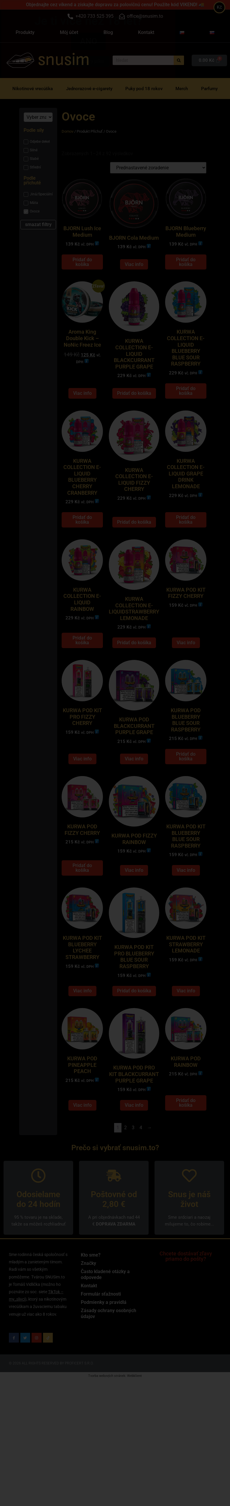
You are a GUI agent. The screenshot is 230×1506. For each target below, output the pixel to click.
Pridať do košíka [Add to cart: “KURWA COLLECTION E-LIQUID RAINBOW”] (82, 664)
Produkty (25, 32)
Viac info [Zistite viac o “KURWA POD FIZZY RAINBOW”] (134, 905)
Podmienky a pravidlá (103, 1349)
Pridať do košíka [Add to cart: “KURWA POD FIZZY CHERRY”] (82, 903)
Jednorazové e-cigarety (89, 88)
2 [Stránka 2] (125, 1175)
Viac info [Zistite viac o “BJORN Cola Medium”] (134, 270)
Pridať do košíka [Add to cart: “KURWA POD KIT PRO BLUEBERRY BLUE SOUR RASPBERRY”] (134, 1032)
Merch (181, 88)
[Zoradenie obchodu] (158, 167)
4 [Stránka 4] (140, 1175)
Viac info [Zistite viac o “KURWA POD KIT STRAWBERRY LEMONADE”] (186, 1032)
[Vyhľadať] (179, 60)
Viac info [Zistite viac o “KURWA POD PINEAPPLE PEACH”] (82, 1152)
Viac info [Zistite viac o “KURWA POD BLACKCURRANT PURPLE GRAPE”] (134, 788)
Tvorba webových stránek (106, 1423)
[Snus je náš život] (189, 1222)
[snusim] (20, 60)
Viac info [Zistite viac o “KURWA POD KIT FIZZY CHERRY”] (186, 666)
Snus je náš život (189, 1247)
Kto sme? (91, 1302)
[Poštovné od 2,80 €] (113, 1222)
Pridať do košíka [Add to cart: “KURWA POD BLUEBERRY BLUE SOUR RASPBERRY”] (186, 786)
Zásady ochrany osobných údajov (108, 1361)
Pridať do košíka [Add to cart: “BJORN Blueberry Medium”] (186, 268)
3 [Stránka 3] (133, 1175)
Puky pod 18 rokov (143, 88)
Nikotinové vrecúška (32, 88)
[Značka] (38, 117)
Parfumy (209, 88)
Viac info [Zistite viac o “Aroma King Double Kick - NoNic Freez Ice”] (82, 405)
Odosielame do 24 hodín (38, 1247)
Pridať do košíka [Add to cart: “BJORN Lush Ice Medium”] (82, 268)
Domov (67, 131)
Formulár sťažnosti (101, 1341)
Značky (88, 1310)
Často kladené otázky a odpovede (105, 1322)
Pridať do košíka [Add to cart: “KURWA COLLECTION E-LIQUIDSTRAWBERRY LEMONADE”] (134, 666)
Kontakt (146, 32)
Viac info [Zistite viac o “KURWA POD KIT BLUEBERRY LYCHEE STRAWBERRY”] (82, 1032)
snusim (64, 59)
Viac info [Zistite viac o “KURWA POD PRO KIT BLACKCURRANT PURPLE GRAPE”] (134, 1152)
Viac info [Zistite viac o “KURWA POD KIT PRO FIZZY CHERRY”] (82, 788)
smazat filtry (38, 224)
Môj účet (69, 32)
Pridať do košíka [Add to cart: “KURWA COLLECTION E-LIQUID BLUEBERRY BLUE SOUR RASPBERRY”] (186, 402)
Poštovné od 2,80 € (114, 1247)
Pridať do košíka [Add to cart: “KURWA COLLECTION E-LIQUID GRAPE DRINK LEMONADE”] (186, 537)
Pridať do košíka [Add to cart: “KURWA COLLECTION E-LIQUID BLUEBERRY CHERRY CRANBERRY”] (82, 537)
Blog (108, 32)
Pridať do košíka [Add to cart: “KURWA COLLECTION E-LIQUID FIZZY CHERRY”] (134, 540)
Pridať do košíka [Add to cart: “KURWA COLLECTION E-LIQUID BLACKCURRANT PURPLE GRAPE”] (134, 405)
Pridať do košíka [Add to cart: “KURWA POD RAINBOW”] (186, 1150)
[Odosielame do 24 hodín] (38, 1222)
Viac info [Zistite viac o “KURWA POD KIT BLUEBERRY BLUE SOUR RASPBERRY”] (186, 905)
